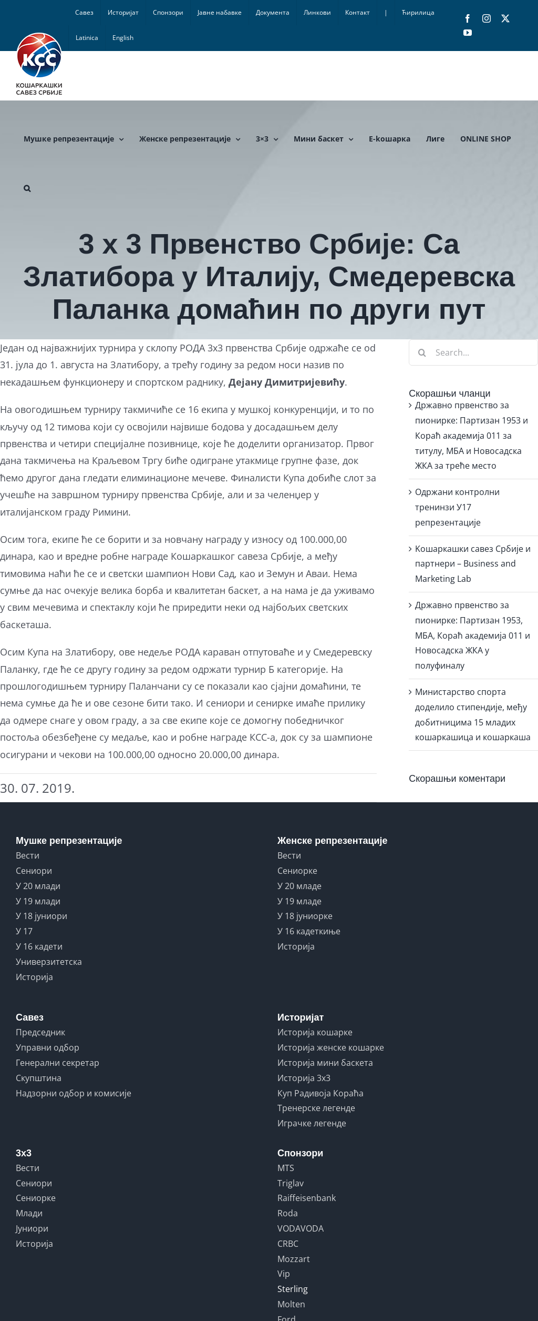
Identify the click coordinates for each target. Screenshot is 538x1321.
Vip (283, 1273)
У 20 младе (299, 886)
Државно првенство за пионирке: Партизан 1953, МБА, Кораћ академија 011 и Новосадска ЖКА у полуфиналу (472, 635)
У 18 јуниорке (305, 916)
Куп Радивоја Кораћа (320, 1093)
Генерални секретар (57, 1062)
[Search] (422, 352)
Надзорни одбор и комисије (73, 1093)
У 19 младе (299, 901)
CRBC (287, 1243)
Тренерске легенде (316, 1108)
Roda (287, 1213)
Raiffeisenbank (306, 1198)
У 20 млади (38, 886)
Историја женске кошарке (330, 1047)
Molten (291, 1304)
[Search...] (473, 352)
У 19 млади (38, 901)
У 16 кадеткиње (308, 931)
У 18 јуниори (41, 916)
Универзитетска (49, 961)
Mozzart (293, 1259)
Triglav (290, 1183)
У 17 (24, 931)
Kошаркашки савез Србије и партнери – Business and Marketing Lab (473, 564)
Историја (34, 977)
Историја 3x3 (303, 1078)
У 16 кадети (39, 946)
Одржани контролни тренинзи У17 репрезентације (457, 507)
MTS (285, 1168)
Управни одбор (47, 1047)
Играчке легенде (311, 1123)
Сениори (34, 870)
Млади (29, 1213)
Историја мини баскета (325, 1062)
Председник (40, 1032)
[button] (27, 188)
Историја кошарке (315, 1032)
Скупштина (38, 1078)
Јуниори (32, 1228)
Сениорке (297, 870)
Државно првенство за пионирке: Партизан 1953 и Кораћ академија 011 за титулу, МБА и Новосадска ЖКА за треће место (471, 435)
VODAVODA (300, 1228)
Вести (27, 855)
